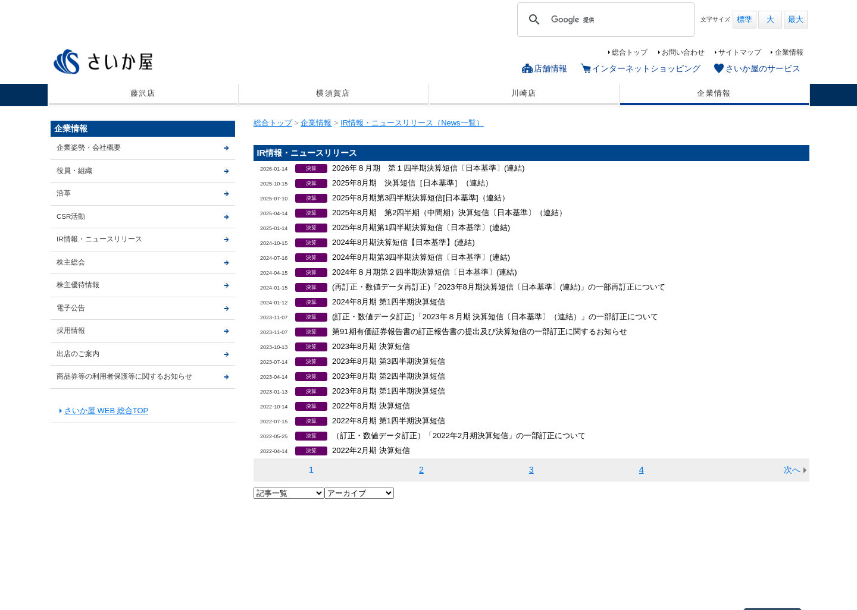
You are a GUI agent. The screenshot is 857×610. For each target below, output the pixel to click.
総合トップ (630, 52)
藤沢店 (143, 93)
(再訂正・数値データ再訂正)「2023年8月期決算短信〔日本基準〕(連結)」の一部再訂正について (498, 286)
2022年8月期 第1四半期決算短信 (388, 420)
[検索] (604, 19)
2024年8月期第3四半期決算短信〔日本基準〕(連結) (421, 257)
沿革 (64, 193)
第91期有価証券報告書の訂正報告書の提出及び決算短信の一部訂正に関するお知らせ (479, 331)
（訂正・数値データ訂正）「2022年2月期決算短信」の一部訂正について (459, 435)
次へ (792, 469)
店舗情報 (550, 68)
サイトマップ (739, 52)
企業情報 (789, 52)
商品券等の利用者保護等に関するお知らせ (124, 376)
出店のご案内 (78, 353)
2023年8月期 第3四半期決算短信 (388, 361)
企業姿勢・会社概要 (89, 147)
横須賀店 (333, 93)
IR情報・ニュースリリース (99, 239)
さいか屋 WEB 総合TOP (106, 410)
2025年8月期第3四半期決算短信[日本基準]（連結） (420, 197)
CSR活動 (71, 216)
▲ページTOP (772, 531)
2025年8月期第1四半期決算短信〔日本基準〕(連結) (421, 227)
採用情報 (71, 330)
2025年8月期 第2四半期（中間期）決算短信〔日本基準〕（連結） (449, 212)
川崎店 (524, 93)
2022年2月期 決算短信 (371, 450)
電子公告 (71, 308)
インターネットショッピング (646, 68)
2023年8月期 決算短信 (371, 346)
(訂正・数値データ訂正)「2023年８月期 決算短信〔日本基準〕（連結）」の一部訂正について (495, 316)
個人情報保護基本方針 (147, 582)
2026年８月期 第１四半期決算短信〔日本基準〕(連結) (428, 167)
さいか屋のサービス (762, 68)
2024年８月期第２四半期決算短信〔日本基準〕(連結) (424, 272)
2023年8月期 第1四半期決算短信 (388, 390)
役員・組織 (74, 170)
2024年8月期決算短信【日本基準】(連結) (403, 242)
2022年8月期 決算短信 (371, 405)
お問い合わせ (683, 52)
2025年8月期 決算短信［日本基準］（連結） (412, 182)
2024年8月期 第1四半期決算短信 (388, 301)
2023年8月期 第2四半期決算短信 (388, 376)
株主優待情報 (78, 284)
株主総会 (71, 262)
